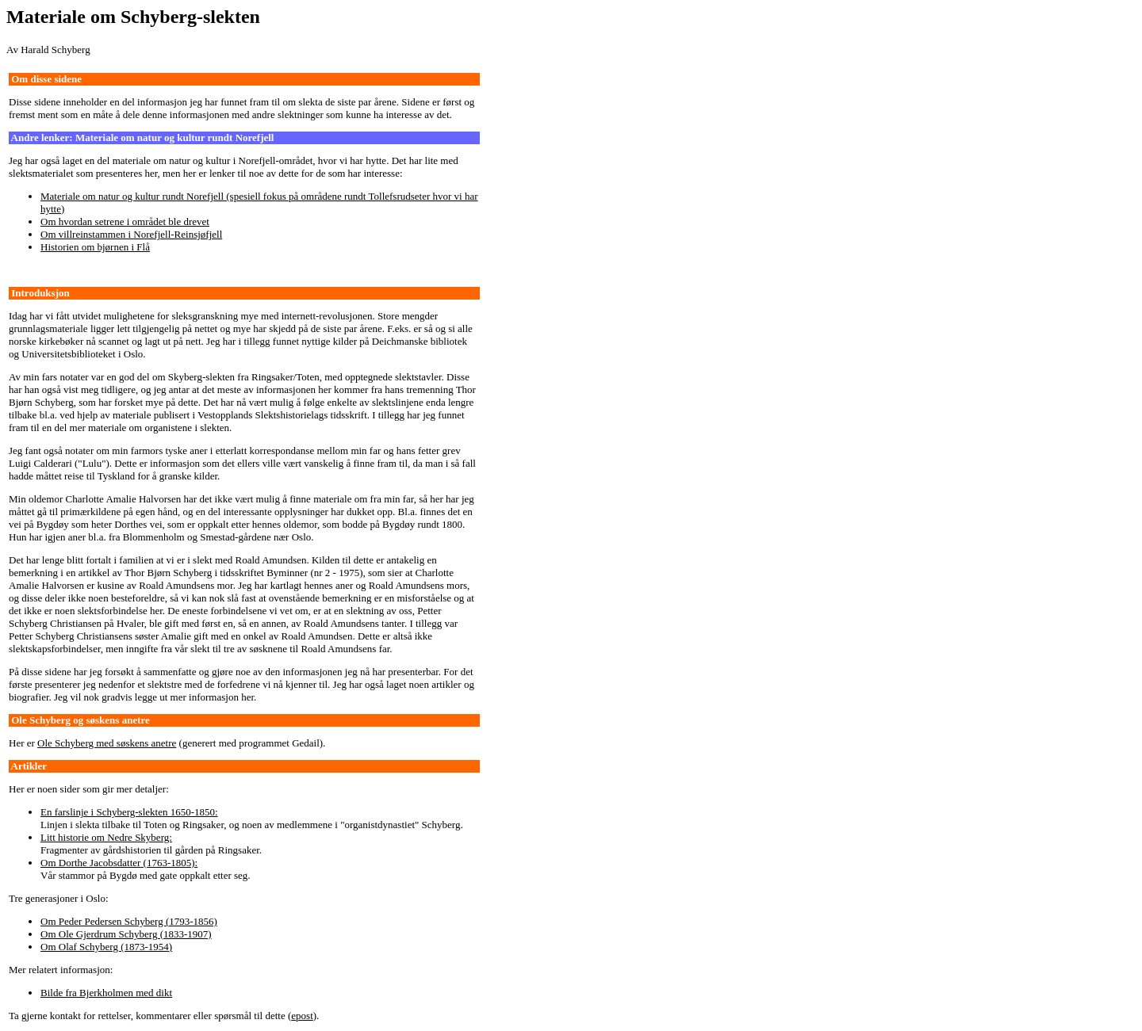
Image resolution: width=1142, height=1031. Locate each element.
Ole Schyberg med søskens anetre (106, 743)
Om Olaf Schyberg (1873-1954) (106, 947)
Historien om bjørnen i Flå (95, 247)
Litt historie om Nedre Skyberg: (106, 837)
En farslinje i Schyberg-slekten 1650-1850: (129, 812)
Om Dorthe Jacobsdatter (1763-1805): (118, 863)
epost (301, 1015)
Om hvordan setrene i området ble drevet (124, 221)
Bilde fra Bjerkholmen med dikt (106, 993)
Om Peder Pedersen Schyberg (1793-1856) (128, 921)
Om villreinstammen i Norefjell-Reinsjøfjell (131, 234)
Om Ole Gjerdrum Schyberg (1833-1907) (126, 934)
